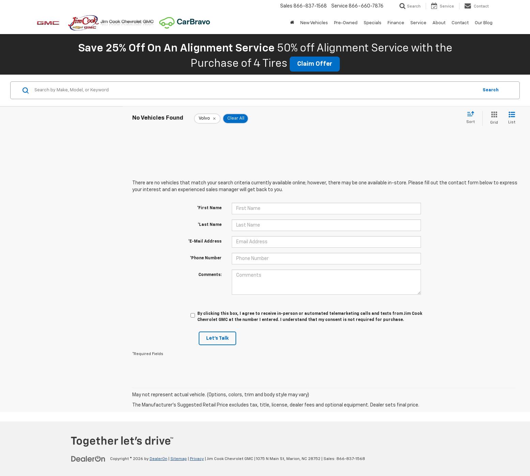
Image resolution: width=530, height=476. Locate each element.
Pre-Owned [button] (346, 23)
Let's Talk (217, 338)
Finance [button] (396, 23)
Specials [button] (372, 23)
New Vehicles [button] (314, 23)
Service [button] (418, 23)
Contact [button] (460, 23)
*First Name (209, 208)
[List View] (511, 118)
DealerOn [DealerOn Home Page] (158, 459)
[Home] (292, 23)
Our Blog (484, 23)
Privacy (197, 459)
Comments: (210, 275)
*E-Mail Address (205, 242)
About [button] (439, 23)
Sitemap (178, 459)
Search (491, 90)
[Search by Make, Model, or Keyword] (255, 90)
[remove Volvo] (207, 118)
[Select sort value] (472, 118)
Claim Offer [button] (314, 64)
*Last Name (210, 225)
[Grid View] (492, 118)
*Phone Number (206, 258)
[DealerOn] (88, 458)
